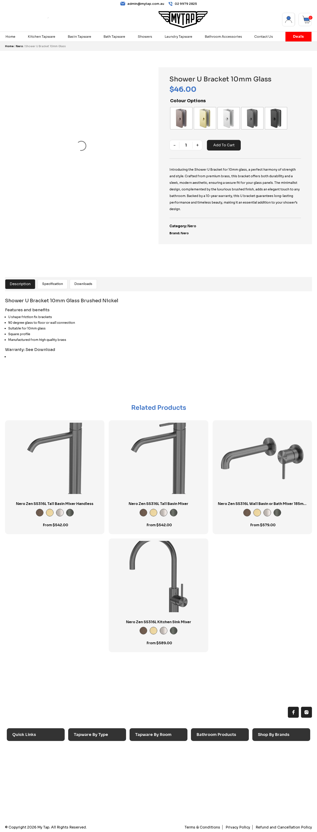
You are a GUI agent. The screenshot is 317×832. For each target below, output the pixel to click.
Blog (17, 790)
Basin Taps (83, 757)
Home (10, 36)
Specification (52, 284)
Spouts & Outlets (89, 782)
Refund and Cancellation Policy (284, 827)
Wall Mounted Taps (91, 807)
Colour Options (188, 101)
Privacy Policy (238, 827)
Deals (298, 36)
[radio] (181, 118)
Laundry (143, 757)
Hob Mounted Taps (90, 798)
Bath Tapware (114, 36)
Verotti (265, 790)
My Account (288, 19)
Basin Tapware (79, 36)
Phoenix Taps (270, 765)
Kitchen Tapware (41, 36)
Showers (145, 36)
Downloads (83, 284)
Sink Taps (83, 748)
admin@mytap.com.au (142, 4)
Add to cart (224, 145)
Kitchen (142, 748)
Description (20, 284)
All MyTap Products (29, 757)
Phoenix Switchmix (275, 782)
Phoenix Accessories (276, 773)
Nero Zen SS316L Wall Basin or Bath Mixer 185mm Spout (262, 506)
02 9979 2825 (183, 4)
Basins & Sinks (210, 765)
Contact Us (263, 36)
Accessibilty (23, 782)
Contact (20, 798)
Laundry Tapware (178, 36)
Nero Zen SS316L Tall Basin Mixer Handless (54, 503)
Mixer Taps (84, 773)
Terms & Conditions (203, 827)
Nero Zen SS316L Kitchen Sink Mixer (158, 622)
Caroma (265, 748)
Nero (19, 46)
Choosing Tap (25, 773)
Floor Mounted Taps (91, 790)
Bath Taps (83, 765)
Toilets (203, 773)
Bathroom (144, 765)
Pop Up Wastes (210, 782)
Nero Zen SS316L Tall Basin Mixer (158, 503)
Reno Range (23, 765)
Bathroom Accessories (223, 36)
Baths (202, 757)
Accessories (208, 748)
